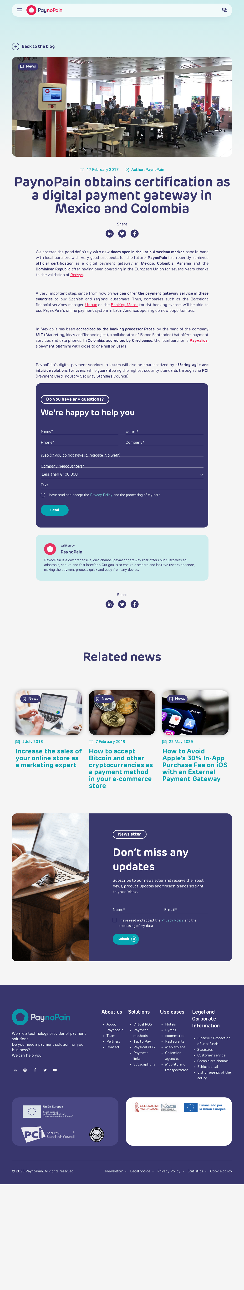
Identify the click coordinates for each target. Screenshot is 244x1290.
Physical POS (144, 1047)
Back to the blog (33, 46)
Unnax (91, 305)
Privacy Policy (101, 495)
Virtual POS (142, 1024)
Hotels (170, 1024)
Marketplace (175, 1047)
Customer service (211, 1055)
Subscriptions (144, 1064)
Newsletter (114, 1171)
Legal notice (140, 1171)
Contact (113, 1047)
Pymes (170, 1030)
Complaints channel (213, 1061)
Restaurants (174, 1041)
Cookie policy (221, 1171)
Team (111, 1036)
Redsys (76, 275)
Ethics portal (207, 1067)
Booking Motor (124, 305)
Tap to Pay (142, 1041)
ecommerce (174, 1036)
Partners (113, 1041)
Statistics (205, 1049)
